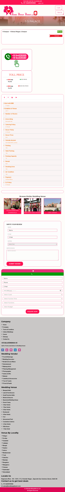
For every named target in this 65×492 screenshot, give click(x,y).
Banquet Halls (7, 390)
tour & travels (7, 381)
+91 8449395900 (28, 3)
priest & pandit (7, 383)
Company (5, 327)
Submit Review (14, 264)
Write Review (11, 248)
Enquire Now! (32, 311)
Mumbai (5, 460)
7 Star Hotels (6, 407)
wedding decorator (8, 359)
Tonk (4, 455)
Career (5, 334)
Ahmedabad (6, 472)
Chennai (5, 467)
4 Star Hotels (6, 414)
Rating (10, 241)
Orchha (5, 438)
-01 (16, 343)
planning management (9, 369)
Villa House (6, 426)
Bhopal (5, 445)
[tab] (4, 97)
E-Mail (9, 234)
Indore (5, 450)
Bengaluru (6, 462)
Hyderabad (6, 469)
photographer (7, 371)
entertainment (7, 364)
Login (58, 8)
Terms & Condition (8, 329)
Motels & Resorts (8, 397)
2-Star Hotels (7, 424)
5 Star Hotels (6, 409)
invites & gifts (7, 373)
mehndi (5, 376)
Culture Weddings (8, 332)
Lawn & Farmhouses (8, 392)
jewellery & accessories (10, 378)
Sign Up (59, 12)
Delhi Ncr (5, 457)
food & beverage (8, 357)
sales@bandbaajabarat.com (11, 486)
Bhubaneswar (7, 452)
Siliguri (5, 436)
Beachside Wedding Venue (10, 400)
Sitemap (5, 336)
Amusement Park (8, 419)
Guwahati (5, 440)
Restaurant (6, 412)
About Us (41, 3)
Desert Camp (6, 402)
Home (4, 324)
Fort (4, 417)
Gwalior (5, 448)
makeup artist (7, 366)
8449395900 (9, 343)
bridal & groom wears (9, 361)
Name (9, 227)
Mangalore (6, 464)
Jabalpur (5, 443)
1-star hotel (6, 429)
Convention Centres (8, 421)
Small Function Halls (9, 395)
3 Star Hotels (6, 405)
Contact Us (6, 339)
